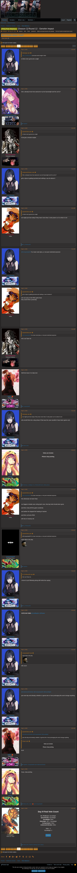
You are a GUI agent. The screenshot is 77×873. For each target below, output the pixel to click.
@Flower (42, 613)
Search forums (11, 22)
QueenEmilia (10, 76)
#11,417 (73, 689)
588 (31, 46)
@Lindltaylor (35, 613)
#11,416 (73, 649)
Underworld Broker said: (28, 172)
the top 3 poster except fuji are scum (64, 31)
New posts (3, 22)
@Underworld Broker (27, 692)
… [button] (9, 46)
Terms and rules (58, 864)
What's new (21, 20)
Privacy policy (66, 864)
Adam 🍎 (10, 396)
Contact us (49, 864)
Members (30, 20)
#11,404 (73, 169)
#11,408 (73, 329)
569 (12, 46)
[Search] (74, 20)
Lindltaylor (4, 31)
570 (15, 46)
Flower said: (25, 741)
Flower (10, 476)
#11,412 (73, 489)
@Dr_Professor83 (26, 55)
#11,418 (73, 728)
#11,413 (73, 530)
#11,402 (73, 88)
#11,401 (73, 49)
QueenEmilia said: (27, 131)
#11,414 (73, 571)
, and (34, 764)
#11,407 (73, 288)
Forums (4, 20)
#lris (25, 31)
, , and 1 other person (36, 485)
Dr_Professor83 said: (27, 574)
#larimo (20, 31)
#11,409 (73, 370)
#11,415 (73, 610)
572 (22, 46)
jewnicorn (33, 31)
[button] (16, 20)
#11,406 (73, 249)
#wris (28, 31)
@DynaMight (47, 692)
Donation (12, 20)
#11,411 (73, 450)
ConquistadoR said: (27, 653)
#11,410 (73, 410)
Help (72, 864)
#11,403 (73, 128)
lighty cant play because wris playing (45, 31)
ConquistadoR (10, 556)
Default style (5, 864)
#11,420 (73, 808)
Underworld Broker (10, 115)
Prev (3, 46)
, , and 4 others (33, 844)
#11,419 (73, 769)
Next (35, 46)
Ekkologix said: (26, 53)
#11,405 (73, 208)
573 (25, 46)
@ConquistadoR (26, 252)
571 (19, 46)
